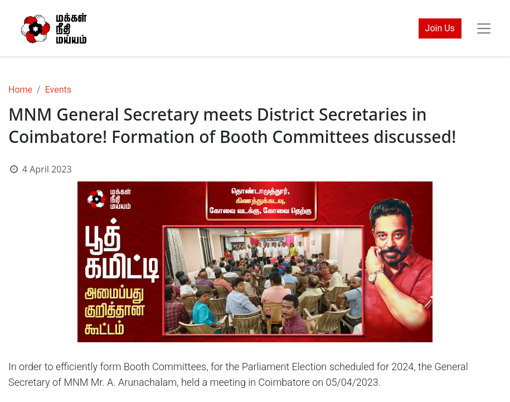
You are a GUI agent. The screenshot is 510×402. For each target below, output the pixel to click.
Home (20, 89)
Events (58, 89)
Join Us (440, 28)
